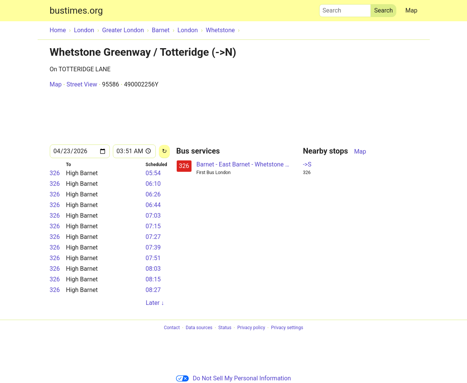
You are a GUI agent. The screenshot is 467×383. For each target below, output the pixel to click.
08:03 (153, 268)
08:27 (153, 290)
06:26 (153, 194)
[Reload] (164, 151)
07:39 (153, 247)
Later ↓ (155, 302)
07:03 (153, 215)
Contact (172, 328)
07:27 (153, 236)
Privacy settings (287, 328)
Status (224, 328)
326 (55, 173)
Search (345, 8)
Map (411, 10)
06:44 (153, 205)
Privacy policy (251, 328)
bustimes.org (76, 10)
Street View (81, 84)
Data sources (199, 328)
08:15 (153, 279)
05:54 (153, 173)
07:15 (153, 226)
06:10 (153, 183)
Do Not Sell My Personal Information (233, 378)
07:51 (153, 258)
